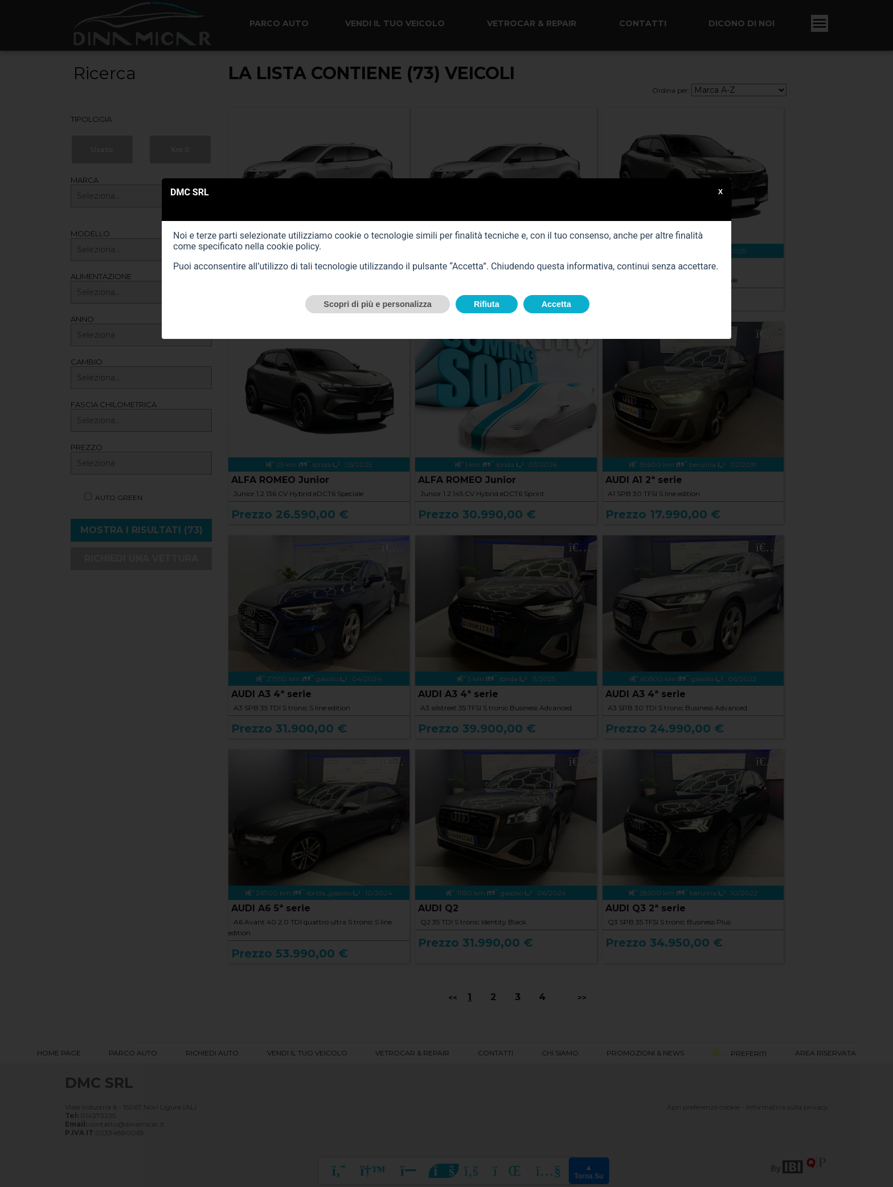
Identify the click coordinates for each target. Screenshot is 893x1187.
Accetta (556, 304)
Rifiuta (486, 304)
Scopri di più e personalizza (377, 304)
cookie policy (293, 246)
